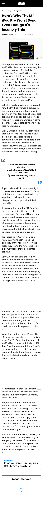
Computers (18, 11)
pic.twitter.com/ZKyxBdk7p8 (21, 170)
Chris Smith (8, 34)
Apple (10, 64)
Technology (6, 11)
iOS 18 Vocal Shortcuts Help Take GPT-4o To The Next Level (21, 464)
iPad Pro (26, 73)
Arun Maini (17, 188)
